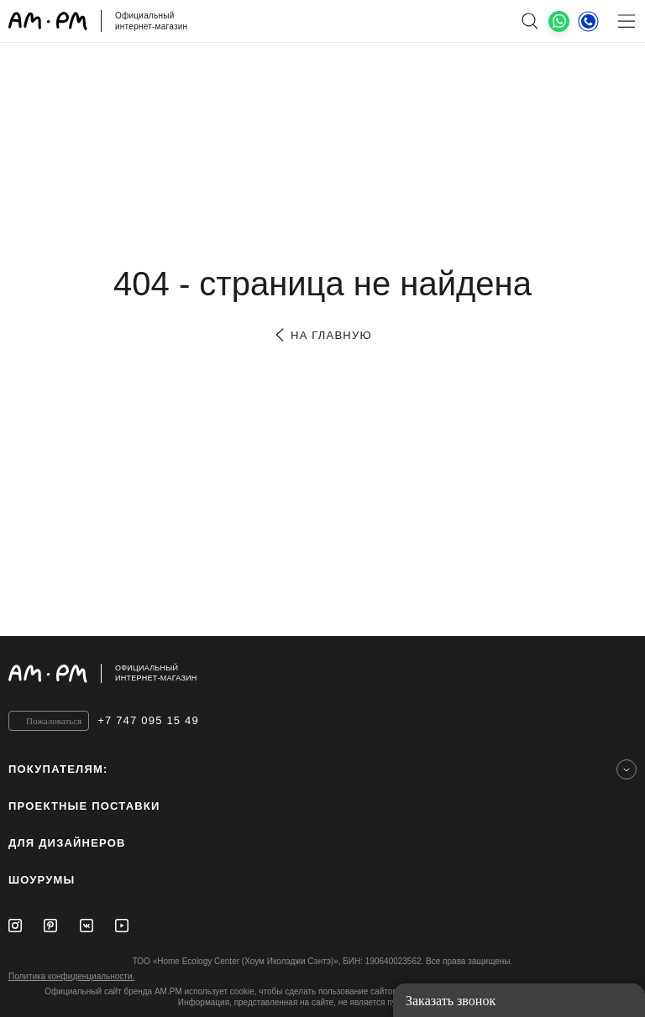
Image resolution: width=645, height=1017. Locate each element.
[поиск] (529, 21)
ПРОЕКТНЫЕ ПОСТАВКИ (84, 806)
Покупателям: (58, 769)
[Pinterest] (50, 925)
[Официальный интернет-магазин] (322, 673)
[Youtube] (121, 925)
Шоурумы (41, 880)
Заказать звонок (451, 1001)
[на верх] (620, 673)
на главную (322, 335)
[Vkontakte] (86, 925)
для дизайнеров (67, 843)
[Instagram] (15, 925)
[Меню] (626, 21)
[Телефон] (588, 21)
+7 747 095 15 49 (148, 720)
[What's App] (558, 21)
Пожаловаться (53, 721)
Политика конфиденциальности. (71, 976)
